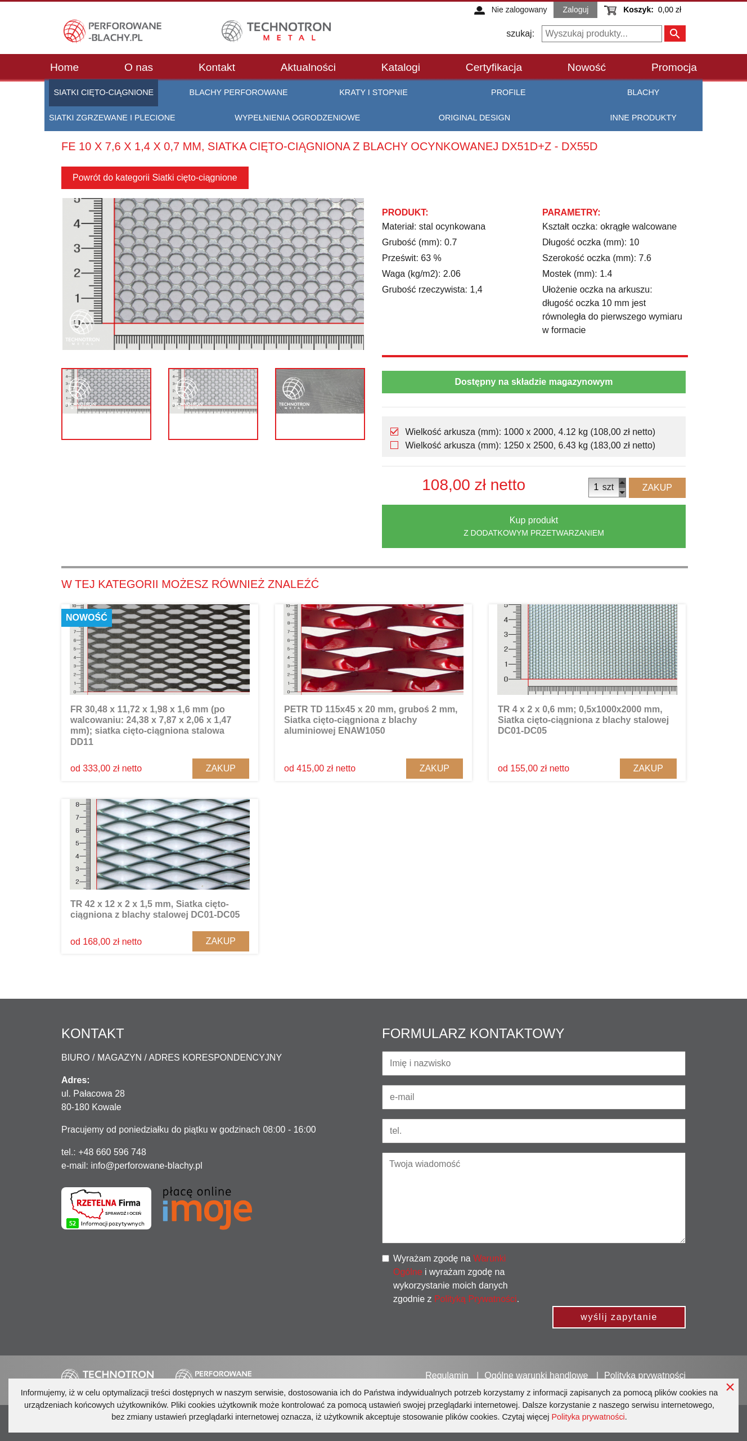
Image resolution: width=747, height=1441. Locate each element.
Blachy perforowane (239, 92)
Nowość (587, 67)
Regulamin (446, 1375)
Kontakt (217, 67)
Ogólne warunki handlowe (536, 1375)
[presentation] (627, 1274)
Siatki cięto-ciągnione (103, 92)
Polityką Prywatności (475, 1299)
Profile (508, 92)
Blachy (643, 92)
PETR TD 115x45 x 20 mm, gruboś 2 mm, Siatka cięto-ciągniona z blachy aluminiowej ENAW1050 (371, 719)
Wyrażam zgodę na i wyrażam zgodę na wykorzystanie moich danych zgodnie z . (456, 1279)
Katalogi (400, 67)
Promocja (674, 67)
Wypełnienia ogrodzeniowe (297, 117)
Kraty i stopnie (373, 92)
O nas (138, 67)
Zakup (657, 487)
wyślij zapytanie (619, 1317)
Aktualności (308, 67)
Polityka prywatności (587, 1416)
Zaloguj (575, 9)
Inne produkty (643, 117)
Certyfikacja (494, 67)
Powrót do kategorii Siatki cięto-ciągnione (155, 177)
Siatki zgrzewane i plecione (112, 117)
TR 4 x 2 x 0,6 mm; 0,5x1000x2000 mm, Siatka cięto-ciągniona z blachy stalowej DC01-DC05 (583, 719)
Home (64, 67)
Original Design (474, 117)
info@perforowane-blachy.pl (146, 1165)
